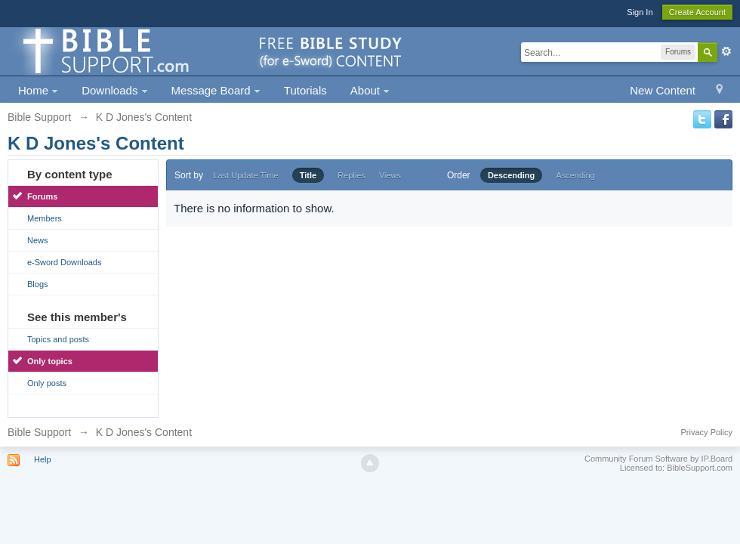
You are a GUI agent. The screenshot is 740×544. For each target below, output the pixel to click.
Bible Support (39, 432)
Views (390, 175)
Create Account (697, 12)
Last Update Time (245, 175)
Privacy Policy (706, 432)
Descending (511, 175)
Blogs (37, 284)
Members (44, 218)
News (37, 240)
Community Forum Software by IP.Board (658, 458)
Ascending (575, 175)
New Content (662, 90)
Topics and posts (58, 339)
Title (308, 175)
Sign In (639, 12)
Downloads (114, 90)
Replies (351, 175)
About (370, 90)
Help (42, 459)
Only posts (46, 383)
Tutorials (305, 90)
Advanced (726, 51)
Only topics (49, 361)
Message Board (216, 90)
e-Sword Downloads (64, 262)
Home (38, 90)
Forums (42, 196)
